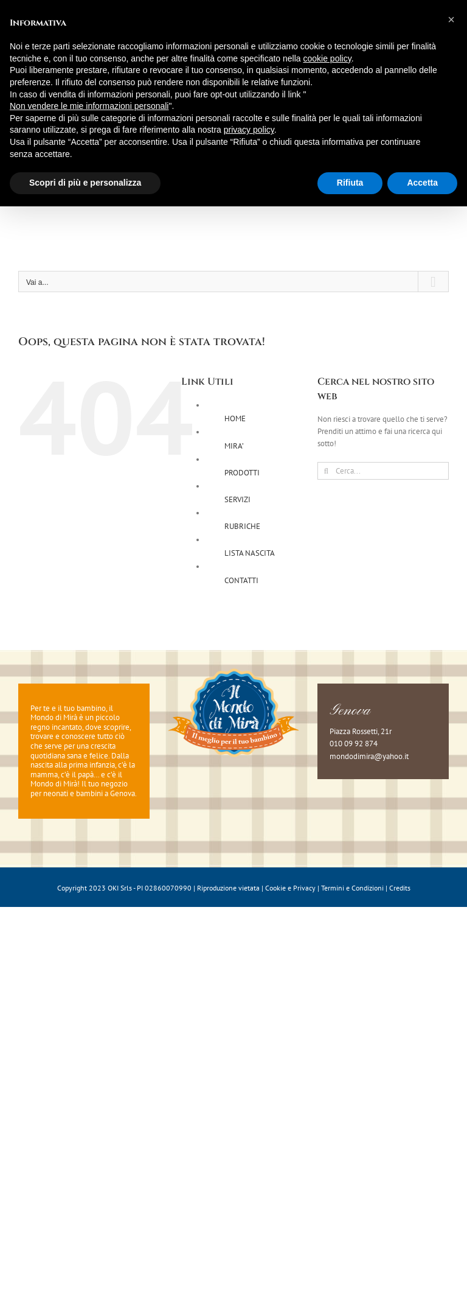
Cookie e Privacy (290, 887)
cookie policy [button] (327, 58)
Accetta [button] (422, 182)
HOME (235, 418)
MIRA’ (234, 446)
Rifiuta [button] (350, 182)
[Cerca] (326, 471)
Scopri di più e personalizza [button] (85, 182)
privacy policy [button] (249, 130)
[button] (451, 19)
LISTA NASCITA (249, 553)
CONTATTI (241, 580)
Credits (399, 887)
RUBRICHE (242, 526)
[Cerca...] (383, 471)
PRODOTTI (242, 472)
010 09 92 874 (354, 743)
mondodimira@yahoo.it (369, 756)
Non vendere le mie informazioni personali (89, 106)
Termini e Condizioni (352, 887)
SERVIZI (237, 499)
